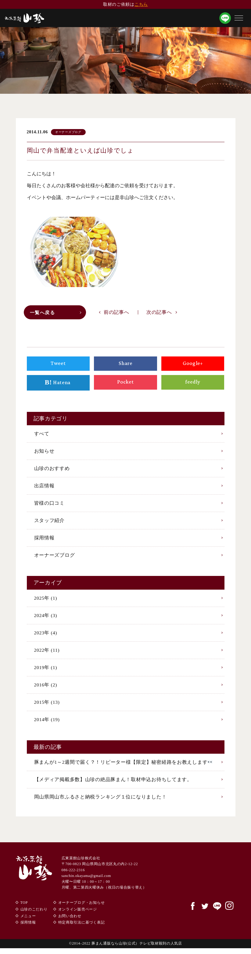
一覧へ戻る (43, 313)
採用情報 (44, 540)
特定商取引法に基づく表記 (81, 928)
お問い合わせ (69, 922)
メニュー (28, 922)
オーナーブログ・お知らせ (81, 909)
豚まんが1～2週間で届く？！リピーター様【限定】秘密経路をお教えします (123, 767)
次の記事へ (159, 313)
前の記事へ (116, 313)
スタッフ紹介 (49, 523)
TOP (24, 909)
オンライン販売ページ (77, 915)
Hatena (58, 384)
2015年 (47, 706)
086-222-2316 (73, 876)
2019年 (46, 671)
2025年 (46, 601)
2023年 (46, 636)
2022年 (47, 654)
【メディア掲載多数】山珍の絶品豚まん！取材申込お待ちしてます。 (113, 784)
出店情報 (44, 487)
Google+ (192, 365)
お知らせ (44, 452)
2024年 (46, 618)
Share (126, 365)
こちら (141, 4)
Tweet (58, 365)
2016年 (46, 689)
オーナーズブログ (54, 558)
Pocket (125, 383)
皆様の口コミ (49, 505)
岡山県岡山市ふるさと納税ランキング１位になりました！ (100, 802)
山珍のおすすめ (52, 470)
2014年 (47, 724)
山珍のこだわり (34, 915)
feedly (193, 383)
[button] (238, 18)
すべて (41, 435)
